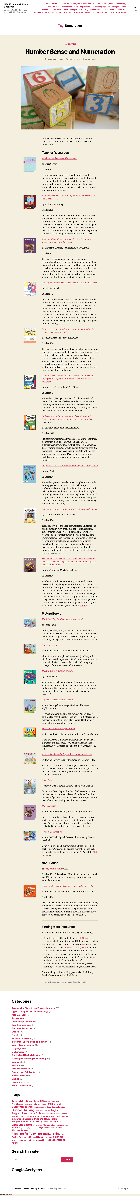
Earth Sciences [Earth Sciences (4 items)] (45, 1110)
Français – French (119, 7)
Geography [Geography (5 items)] (25, 1116)
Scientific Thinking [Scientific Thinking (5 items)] (19, 1140)
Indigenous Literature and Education (54, 9)
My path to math (54, 869)
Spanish (15, 1079)
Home (47, 4)
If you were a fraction (52, 832)
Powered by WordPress (57, 1189)
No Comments (90, 59)
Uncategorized (19, 1082)
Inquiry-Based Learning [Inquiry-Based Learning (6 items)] (46, 1122)
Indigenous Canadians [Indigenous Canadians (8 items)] (22, 1119)
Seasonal (16, 1065)
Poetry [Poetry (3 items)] (63, 1134)
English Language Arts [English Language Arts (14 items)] (26, 1113)
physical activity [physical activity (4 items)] (32, 1128)
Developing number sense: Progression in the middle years (69, 282)
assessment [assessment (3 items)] (28, 1104)
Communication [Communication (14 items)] (22, 1106)
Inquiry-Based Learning (79, 9)
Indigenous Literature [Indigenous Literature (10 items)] (23, 1121)
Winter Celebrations (21, 1085)
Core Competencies (82, 7)
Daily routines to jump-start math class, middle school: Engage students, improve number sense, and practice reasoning (67, 378)
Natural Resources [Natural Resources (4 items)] (62, 1125)
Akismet (11, 1194)
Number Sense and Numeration (70, 51)
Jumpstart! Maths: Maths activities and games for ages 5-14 (70, 465)
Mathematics (95, 9)
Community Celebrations (24, 1021)
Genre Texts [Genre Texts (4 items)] (16, 1116)
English (15, 1032)
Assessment (67, 7)
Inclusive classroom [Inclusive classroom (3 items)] (62, 1116)
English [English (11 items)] (55, 1110)
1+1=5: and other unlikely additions (58, 728)
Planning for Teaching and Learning (47, 12)
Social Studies (101, 12)
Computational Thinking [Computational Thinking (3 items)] (40, 1107)
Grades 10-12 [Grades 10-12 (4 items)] (45, 1116)
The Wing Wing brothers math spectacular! (62, 619)
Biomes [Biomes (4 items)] (44, 1104)
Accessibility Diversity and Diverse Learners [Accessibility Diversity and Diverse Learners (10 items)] (36, 1101)
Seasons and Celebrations (83, 12)
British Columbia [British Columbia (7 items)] (55, 1104)
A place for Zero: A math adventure (58, 699)
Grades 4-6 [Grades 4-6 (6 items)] (35, 1116)
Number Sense (72, 982)
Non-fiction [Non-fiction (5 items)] (16, 1128)
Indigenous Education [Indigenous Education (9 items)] (45, 1119)
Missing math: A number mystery (57, 671)
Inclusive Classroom (21, 1038)
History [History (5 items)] (53, 1116)
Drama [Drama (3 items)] (37, 1110)
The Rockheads (49, 806)
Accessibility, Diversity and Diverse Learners (76, 4)
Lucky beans (48, 780)
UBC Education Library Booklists (16, 5)
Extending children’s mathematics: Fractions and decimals (69, 509)
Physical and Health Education (114, 9)
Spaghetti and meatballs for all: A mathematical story (67, 754)
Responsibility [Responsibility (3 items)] (48, 1137)
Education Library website (76, 947)
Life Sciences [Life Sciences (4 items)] (37, 1125)
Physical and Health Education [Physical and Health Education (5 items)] (50, 1128)
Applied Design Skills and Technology (30, 1011)
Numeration (82, 982)
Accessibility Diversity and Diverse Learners (33, 1008)
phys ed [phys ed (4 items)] (23, 1128)
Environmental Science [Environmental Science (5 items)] (51, 1114)
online (83, 605)
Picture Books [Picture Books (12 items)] (20, 1130)
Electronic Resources (118, 12)
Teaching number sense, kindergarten (59, 158)
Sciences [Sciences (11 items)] (58, 1136)
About (54, 4)
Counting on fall (49, 645)
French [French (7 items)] (64, 1114)
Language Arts (19, 1048)
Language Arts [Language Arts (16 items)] (22, 1124)
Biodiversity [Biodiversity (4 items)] (37, 1104)
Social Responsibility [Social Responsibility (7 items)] (36, 1140)
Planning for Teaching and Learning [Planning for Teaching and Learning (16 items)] (36, 1133)
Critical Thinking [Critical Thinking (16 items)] (23, 1110)
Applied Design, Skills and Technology (111, 4)
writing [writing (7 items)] (15, 1143)
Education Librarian (56, 59)
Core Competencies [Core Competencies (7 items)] (56, 1107)
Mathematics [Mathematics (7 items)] (49, 1125)
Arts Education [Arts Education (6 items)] (18, 1104)
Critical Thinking (50, 982)
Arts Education (53, 7)
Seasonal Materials (21, 1068)
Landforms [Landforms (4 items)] (60, 1122)
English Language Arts (101, 7)
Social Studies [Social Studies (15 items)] (56, 1140)
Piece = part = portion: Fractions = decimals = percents (67, 886)
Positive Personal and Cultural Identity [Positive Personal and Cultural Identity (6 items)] (28, 1137)
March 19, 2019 (74, 59)
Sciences (67, 12)
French (15, 1035)
